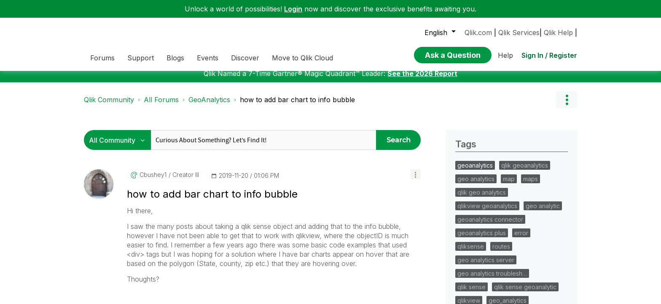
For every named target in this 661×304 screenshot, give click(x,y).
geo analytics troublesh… (492, 279)
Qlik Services (519, 32)
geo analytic (543, 212)
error (521, 239)
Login (293, 9)
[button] (415, 180)
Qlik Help (558, 32)
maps (530, 185)
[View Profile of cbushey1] (153, 181)
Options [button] (566, 106)
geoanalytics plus (481, 239)
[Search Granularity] (119, 146)
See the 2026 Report (422, 80)
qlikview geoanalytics (487, 212)
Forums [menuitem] (102, 58)
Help (505, 55)
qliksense (470, 252)
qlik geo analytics (481, 198)
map (509, 185)
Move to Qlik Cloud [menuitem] (302, 58)
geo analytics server (485, 266)
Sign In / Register (549, 55)
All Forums (161, 106)
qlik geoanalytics (524, 171)
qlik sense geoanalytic (525, 293)
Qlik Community (109, 106)
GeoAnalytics (209, 106)
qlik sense (471, 293)
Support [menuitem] (140, 58)
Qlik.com (478, 32)
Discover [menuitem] (245, 58)
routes (501, 252)
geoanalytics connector (490, 225)
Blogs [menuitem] (175, 58)
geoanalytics (475, 171)
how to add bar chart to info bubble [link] (297, 106)
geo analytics (475, 185)
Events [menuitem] (207, 58)
